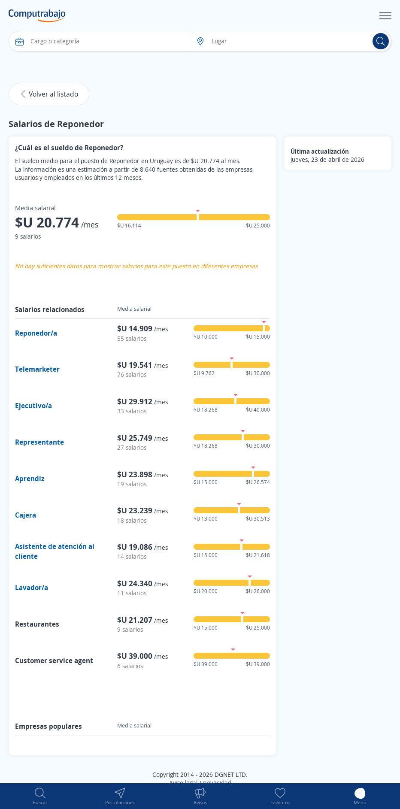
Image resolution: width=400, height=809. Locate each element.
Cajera (25, 515)
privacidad (217, 783)
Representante (39, 442)
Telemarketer (37, 369)
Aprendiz (29, 478)
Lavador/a (31, 587)
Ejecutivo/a (33, 405)
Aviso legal (183, 783)
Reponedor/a (36, 333)
